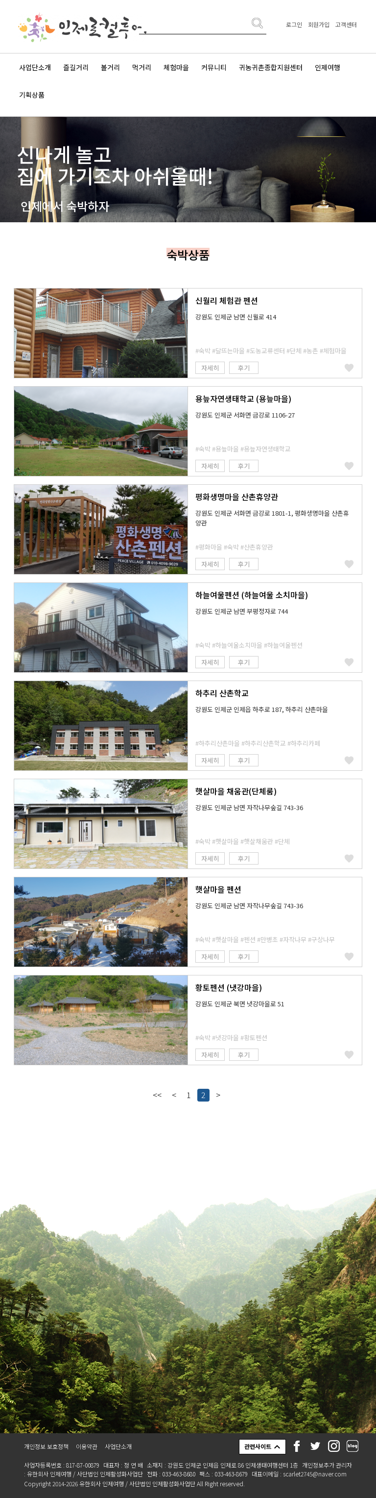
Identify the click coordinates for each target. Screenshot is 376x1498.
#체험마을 (333, 350)
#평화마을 (208, 547)
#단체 (294, 350)
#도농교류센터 (265, 350)
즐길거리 (76, 67)
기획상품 (32, 95)
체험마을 (176, 67)
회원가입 (318, 24)
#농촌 (310, 350)
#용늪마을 (225, 448)
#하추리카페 (303, 743)
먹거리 (141, 67)
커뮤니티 (214, 67)
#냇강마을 (225, 1037)
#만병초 (267, 939)
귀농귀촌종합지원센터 (271, 67)
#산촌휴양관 (256, 547)
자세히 (210, 367)
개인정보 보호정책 (46, 1446)
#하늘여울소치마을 (237, 645)
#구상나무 (321, 939)
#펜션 (248, 939)
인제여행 (327, 67)
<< (157, 1095)
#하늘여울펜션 (283, 645)
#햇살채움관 (256, 841)
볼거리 (110, 67)
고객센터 (346, 24)
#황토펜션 (253, 1037)
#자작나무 (293, 939)
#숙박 (203, 350)
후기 (244, 367)
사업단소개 (35, 67)
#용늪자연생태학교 (265, 448)
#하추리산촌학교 (263, 743)
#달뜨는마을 (228, 350)
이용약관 (86, 1446)
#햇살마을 (225, 841)
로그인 (294, 24)
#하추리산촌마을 (217, 743)
